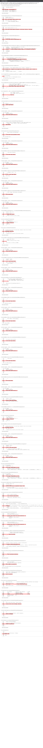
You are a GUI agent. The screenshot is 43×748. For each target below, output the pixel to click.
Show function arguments (5, 14)
